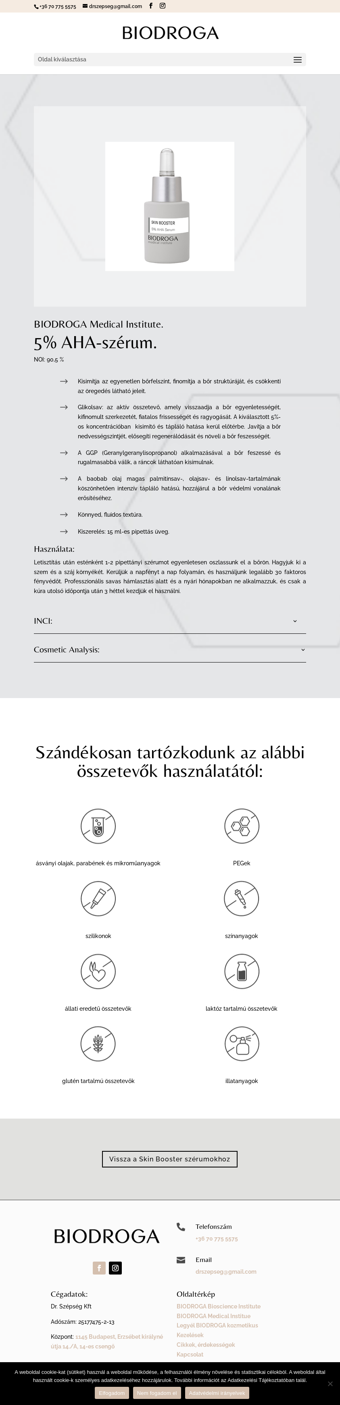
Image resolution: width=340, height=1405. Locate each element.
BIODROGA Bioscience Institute (219, 1306)
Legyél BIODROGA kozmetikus (217, 1325)
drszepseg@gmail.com (226, 1271)
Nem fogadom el (157, 1393)
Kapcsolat (190, 1354)
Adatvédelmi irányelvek (217, 1393)
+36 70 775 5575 (217, 1238)
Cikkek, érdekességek (206, 1345)
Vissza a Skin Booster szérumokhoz (169, 1159)
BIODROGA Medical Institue (213, 1316)
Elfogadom (112, 1393)
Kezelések (190, 1335)
